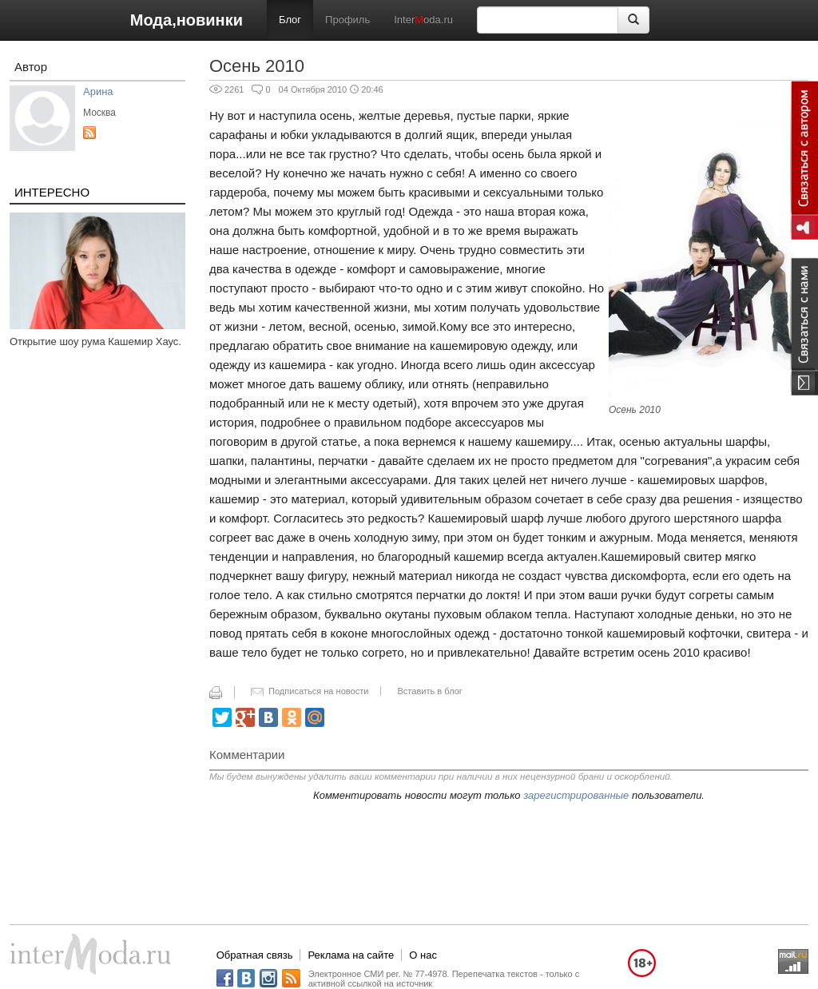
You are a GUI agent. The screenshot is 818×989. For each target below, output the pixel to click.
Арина (98, 91)
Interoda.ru (423, 20)
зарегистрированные (576, 795)
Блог (290, 20)
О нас (423, 955)
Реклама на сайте (351, 955)
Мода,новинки (186, 20)
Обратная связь (254, 955)
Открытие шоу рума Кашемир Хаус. (95, 342)
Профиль (347, 20)
